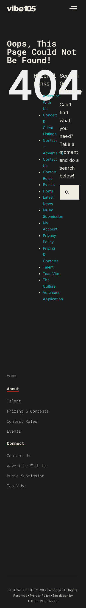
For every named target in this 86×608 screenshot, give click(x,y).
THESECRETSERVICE (43, 601)
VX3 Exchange (50, 590)
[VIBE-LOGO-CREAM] (22, 7)
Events (49, 184)
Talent (48, 267)
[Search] (67, 192)
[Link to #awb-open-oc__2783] (73, 8)
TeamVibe (51, 273)
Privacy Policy (40, 595)
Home (48, 191)
